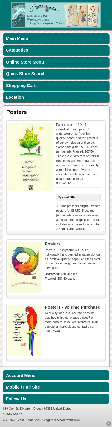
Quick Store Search (26, 73)
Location (15, 97)
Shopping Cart (21, 85)
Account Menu (21, 375)
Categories (17, 50)
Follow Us (16, 399)
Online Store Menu (25, 62)
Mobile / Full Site (23, 387)
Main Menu (17, 38)
